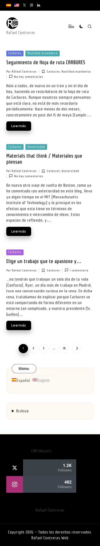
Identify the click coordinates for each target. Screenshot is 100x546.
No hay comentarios (26, 77)
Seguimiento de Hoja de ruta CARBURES (45, 63)
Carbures (14, 53)
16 (64, 348)
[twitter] (41, 467)
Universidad (36, 147)
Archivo (22, 411)
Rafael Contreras (50, 510)
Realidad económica (42, 53)
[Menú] (71, 26)
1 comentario (76, 270)
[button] (76, 348)
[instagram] (41, 484)
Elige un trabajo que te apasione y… (44, 261)
